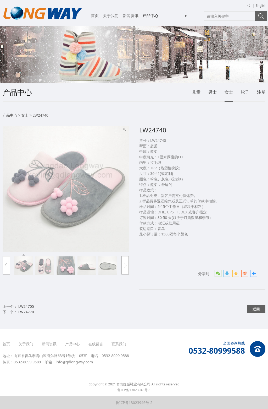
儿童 (196, 92)
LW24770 (26, 311)
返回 (256, 308)
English (261, 5)
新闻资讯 (130, 15)
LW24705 (26, 306)
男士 (212, 92)
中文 (248, 5)
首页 (95, 15)
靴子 (245, 92)
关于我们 (111, 15)
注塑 (261, 92)
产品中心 (150, 15)
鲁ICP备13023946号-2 (134, 402)
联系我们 (118, 343)
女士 (229, 92)
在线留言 (95, 343)
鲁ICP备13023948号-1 (134, 390)
